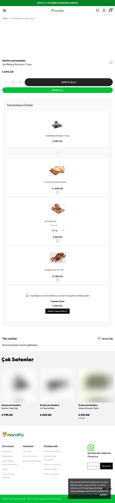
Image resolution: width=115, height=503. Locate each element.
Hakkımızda (7, 456)
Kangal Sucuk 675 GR (54, 270)
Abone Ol (106, 466)
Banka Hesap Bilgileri (32, 461)
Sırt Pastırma (50, 221)
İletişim (5, 469)
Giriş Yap (27, 451)
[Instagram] (90, 447)
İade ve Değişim (51, 469)
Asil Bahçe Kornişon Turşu (57, 135)
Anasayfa (6, 451)
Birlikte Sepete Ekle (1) (57, 311)
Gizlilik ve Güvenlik (52, 451)
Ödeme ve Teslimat (52, 464)
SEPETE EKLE (68, 82)
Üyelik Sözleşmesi (51, 474)
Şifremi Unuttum (30, 456)
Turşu (4, 18)
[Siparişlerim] (104, 10)
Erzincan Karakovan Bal (55, 182)
